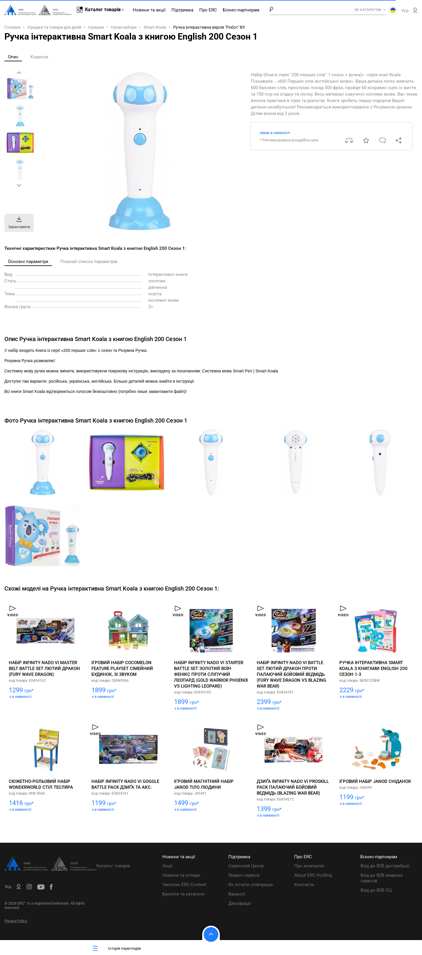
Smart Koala (155, 27)
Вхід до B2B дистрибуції (384, 866)
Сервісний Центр (246, 866)
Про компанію (309, 866)
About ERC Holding (313, 875)
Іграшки (96, 27)
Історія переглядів (116, 948)
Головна (12, 27)
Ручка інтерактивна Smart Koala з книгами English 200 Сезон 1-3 (373, 668)
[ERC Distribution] (50, 869)
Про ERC (208, 10)
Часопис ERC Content (184, 884)
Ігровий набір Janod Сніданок (375, 781)
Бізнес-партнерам (241, 10)
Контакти (304, 884)
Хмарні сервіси (244, 875)
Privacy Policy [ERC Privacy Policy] (15, 921)
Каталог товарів (113, 866)
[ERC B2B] (415, 11)
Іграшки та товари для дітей (54, 27)
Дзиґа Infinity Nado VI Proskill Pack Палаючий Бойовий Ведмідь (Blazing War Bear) (293, 787)
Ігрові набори (124, 27)
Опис (13, 57)
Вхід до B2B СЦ (376, 890)
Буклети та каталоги (183, 894)
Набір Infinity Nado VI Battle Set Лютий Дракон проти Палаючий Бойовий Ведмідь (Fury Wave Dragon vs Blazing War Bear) (291, 674)
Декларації (239, 903)
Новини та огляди (181, 875)
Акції (167, 866)
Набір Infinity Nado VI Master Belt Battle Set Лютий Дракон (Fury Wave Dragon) (44, 668)
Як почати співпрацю (250, 884)
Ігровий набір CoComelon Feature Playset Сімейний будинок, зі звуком (122, 668)
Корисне (39, 57)
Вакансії (236, 894)
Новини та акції (149, 10)
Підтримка (182, 10)
